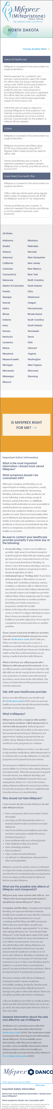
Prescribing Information (15, 1056)
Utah (30, 342)
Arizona (7, 251)
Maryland (8, 353)
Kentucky (8, 336)
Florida (6, 291)
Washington (34, 359)
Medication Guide (20, 639)
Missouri (7, 382)
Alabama (8, 240)
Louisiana (8, 342)
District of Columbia (13, 285)
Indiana (7, 319)
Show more (40, 1085)
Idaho (6, 308)
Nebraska (33, 246)
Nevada (32, 251)
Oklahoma (33, 297)
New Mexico (34, 268)
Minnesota (8, 370)
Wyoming (33, 376)
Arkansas (8, 257)
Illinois (6, 314)
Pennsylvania (35, 308)
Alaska (6, 246)
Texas (31, 336)
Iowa (5, 325)
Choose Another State (34, 49)
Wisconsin (33, 370)
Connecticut (9, 274)
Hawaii (6, 302)
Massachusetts (11, 359)
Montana (33, 240)
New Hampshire (36, 257)
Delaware (8, 280)
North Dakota (35, 285)
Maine (6, 348)
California (8, 263)
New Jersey (34, 263)
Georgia (7, 297)
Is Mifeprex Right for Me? (26, 424)
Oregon (32, 302)
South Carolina (36, 319)
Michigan (8, 365)
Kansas (6, 331)
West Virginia (35, 365)
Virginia (32, 353)
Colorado (8, 268)
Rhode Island (35, 314)
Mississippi (8, 376)
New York (33, 274)
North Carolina (36, 280)
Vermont (32, 348)
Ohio (30, 291)
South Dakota (35, 325)
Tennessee (33, 331)
